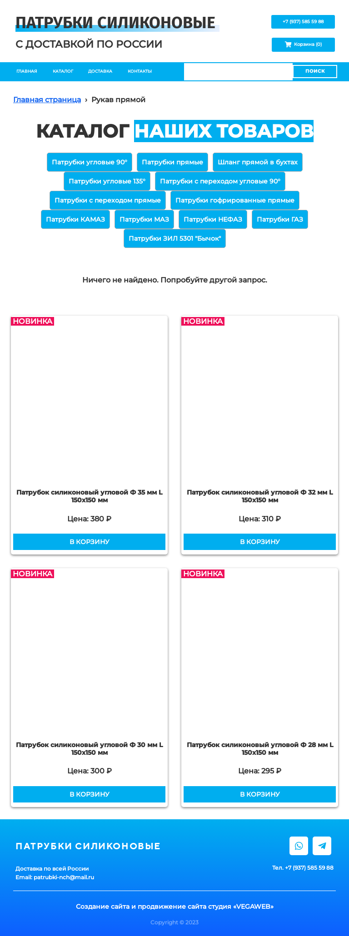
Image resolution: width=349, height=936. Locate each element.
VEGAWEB (253, 906)
